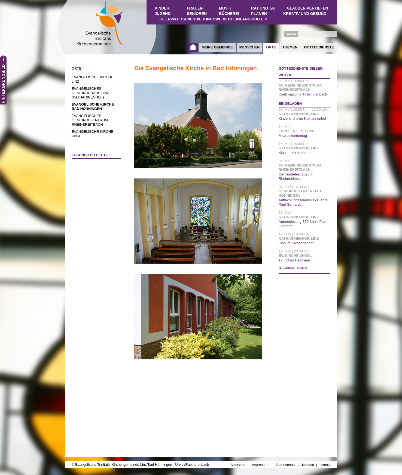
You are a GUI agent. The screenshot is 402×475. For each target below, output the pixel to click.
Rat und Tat (263, 8)
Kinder (162, 8)
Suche (290, 34)
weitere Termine (295, 268)
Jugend (162, 13)
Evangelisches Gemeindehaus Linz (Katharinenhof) (90, 93)
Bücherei (229, 13)
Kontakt (308, 465)
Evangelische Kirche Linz (92, 79)
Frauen (195, 8)
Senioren (197, 13)
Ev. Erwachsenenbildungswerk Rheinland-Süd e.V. (213, 19)
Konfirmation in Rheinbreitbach (303, 94)
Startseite (193, 47)
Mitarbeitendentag (293, 136)
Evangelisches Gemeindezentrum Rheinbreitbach (90, 120)
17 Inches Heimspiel (294, 260)
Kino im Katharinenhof (296, 153)
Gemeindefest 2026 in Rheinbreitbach (296, 176)
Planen (259, 13)
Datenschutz (286, 465)
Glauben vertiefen (307, 8)
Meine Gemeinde (217, 47)
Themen (289, 47)
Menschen (249, 47)
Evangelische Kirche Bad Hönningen (93, 106)
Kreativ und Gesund (304, 13)
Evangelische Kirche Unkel (92, 133)
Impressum (260, 465)
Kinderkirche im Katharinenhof (302, 118)
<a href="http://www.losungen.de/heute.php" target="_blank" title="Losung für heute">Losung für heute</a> (93, 193)
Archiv (325, 465)
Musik (225, 8)
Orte (271, 47)
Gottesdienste (319, 47)
